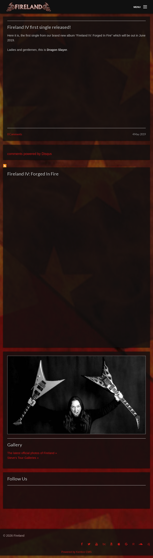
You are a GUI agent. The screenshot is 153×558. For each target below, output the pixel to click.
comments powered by (29, 154)
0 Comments (14, 134)
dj (149, 544)
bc (104, 544)
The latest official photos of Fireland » (32, 453)
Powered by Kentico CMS (76, 551)
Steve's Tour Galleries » (23, 457)
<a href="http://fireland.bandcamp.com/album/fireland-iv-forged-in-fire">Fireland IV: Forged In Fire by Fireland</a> (76, 260)
